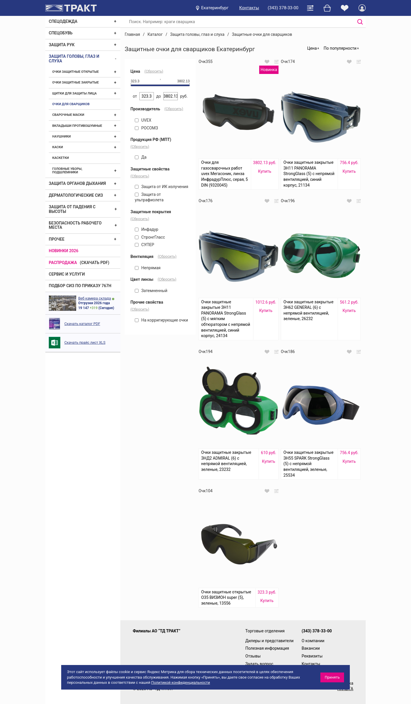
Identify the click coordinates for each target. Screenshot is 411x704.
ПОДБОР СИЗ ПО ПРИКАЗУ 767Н (80, 285)
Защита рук (61, 44)
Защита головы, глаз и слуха (74, 58)
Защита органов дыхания (77, 183)
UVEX (143, 120)
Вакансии (311, 648)
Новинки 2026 (64, 250)
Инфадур (146, 229)
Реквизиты (312, 656)
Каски (57, 147)
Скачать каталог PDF (82, 324)
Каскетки (60, 158)
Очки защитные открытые (75, 72)
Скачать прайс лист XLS (84, 342)
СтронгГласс (150, 237)
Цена (312, 48)
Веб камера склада (94, 298)
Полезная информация (267, 648)
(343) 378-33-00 (283, 7)
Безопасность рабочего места (75, 225)
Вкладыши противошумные (77, 126)
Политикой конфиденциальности (180, 682)
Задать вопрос (259, 664)
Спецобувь (60, 33)
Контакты (249, 7)
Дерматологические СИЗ (76, 195)
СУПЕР (144, 244)
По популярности (340, 48)
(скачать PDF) (94, 262)
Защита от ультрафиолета (149, 197)
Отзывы (253, 656)
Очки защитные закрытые (75, 82)
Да (141, 157)
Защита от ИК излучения (161, 186)
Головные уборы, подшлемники (67, 170)
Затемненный (151, 290)
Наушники (61, 136)
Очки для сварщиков (70, 104)
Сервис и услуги (67, 274)
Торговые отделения (265, 631)
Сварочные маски (68, 115)
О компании (313, 640)
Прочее (56, 239)
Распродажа (63, 262)
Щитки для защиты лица (74, 93)
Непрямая (147, 267)
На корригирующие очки (161, 320)
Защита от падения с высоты (72, 209)
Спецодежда (63, 21)
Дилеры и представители (269, 640)
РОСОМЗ (146, 128)
